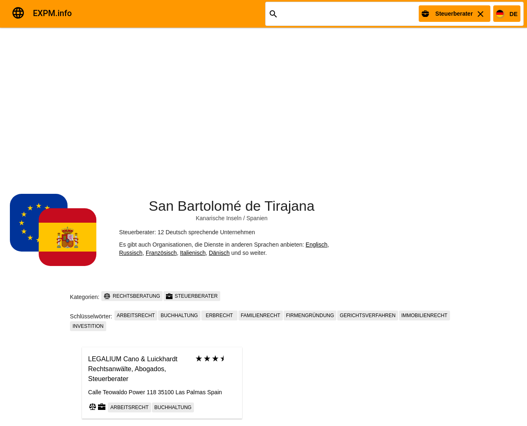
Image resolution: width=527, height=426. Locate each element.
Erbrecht (219, 315)
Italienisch (192, 252)
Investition (87, 326)
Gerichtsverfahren (367, 315)
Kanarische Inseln (218, 218)
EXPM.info (52, 13)
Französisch (161, 252)
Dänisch (219, 252)
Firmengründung (310, 315)
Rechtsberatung (132, 296)
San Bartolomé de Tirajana (232, 206)
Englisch (316, 244)
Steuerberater (192, 296)
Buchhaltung (179, 315)
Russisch (130, 252)
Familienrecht (260, 315)
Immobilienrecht (424, 315)
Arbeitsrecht (136, 315)
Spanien (256, 218)
